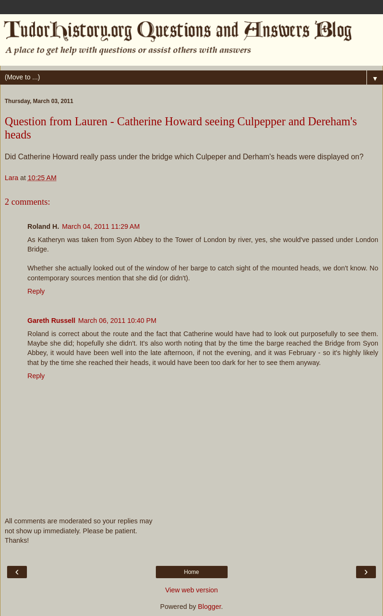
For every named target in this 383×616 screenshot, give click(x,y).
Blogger (209, 606)
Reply (36, 291)
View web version (191, 590)
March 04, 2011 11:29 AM (101, 226)
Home (191, 572)
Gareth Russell (51, 320)
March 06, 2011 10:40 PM (117, 320)
